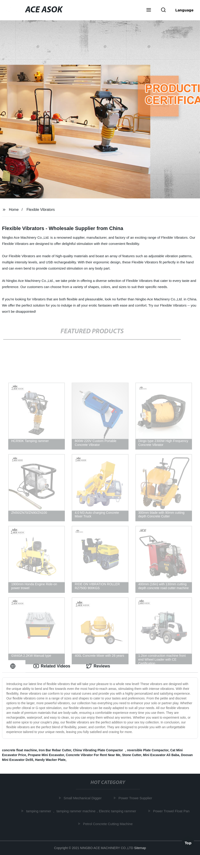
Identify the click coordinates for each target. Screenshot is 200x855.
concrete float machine (19, 750)
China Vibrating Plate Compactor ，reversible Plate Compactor (120, 750)
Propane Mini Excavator (46, 755)
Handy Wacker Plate (50, 760)
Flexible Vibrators (41, 210)
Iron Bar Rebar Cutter (55, 750)
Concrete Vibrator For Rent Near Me (93, 755)
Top (188, 843)
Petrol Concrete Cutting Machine (109, 824)
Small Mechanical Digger (84, 798)
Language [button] (184, 10)
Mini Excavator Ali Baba (161, 755)
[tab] (13, 666)
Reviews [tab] (98, 666)
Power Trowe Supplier (136, 798)
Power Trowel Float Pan (172, 811)
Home (14, 210)
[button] (149, 10)
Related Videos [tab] (51, 666)
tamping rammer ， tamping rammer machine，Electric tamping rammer (82, 811)
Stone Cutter (131, 755)
